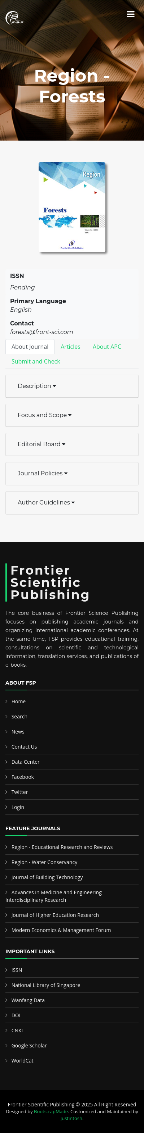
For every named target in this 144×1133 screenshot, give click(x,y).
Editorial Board (41, 444)
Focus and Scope (44, 415)
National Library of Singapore (46, 985)
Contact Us (24, 746)
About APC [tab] (107, 347)
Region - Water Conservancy (45, 862)
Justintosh (71, 1118)
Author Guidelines (46, 502)
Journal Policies (42, 473)
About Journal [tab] (30, 347)
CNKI (17, 1030)
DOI (16, 1015)
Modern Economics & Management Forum (61, 930)
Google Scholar (29, 1045)
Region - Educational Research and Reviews (62, 847)
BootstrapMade (51, 1111)
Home (19, 701)
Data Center (26, 761)
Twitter (20, 792)
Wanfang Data (28, 1000)
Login (18, 807)
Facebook (23, 776)
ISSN (17, 970)
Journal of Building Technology (47, 877)
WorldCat (23, 1060)
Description (37, 386)
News (18, 731)
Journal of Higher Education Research (55, 915)
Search (19, 716)
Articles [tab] (70, 347)
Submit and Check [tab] (36, 361)
